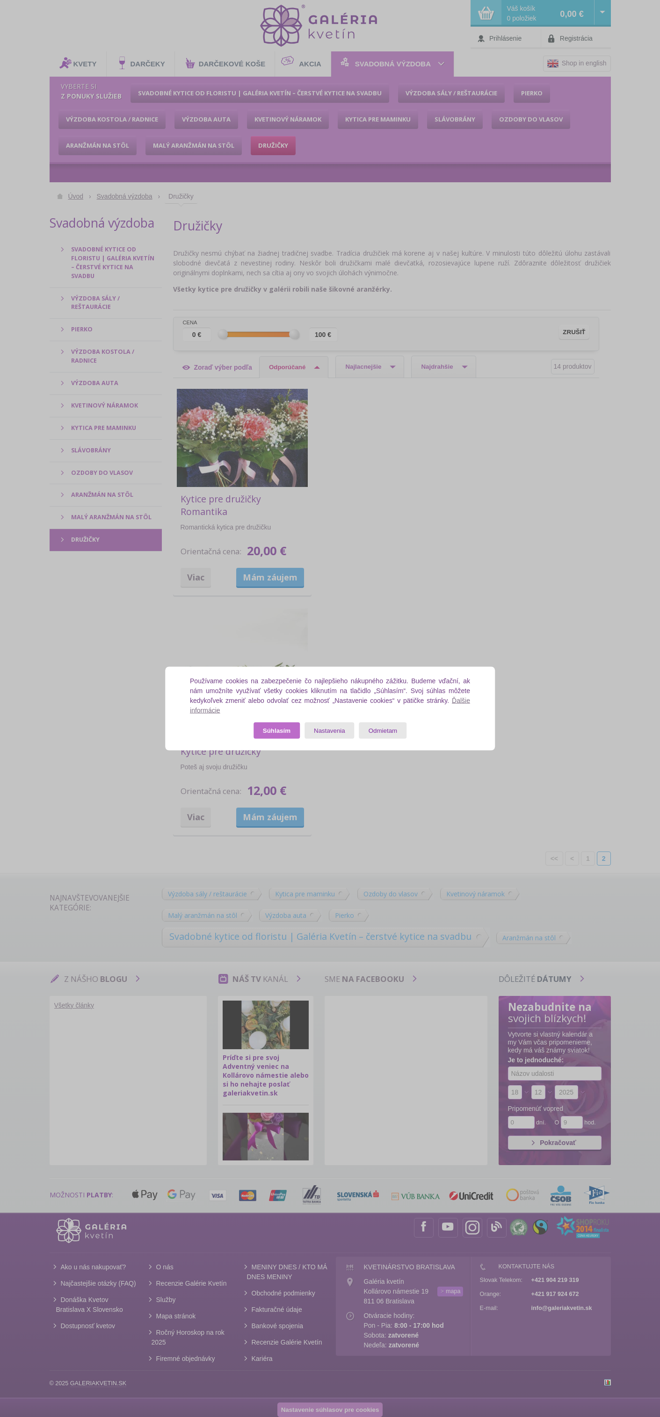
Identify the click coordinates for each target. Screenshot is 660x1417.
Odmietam (383, 730)
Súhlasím (276, 730)
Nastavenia (329, 730)
